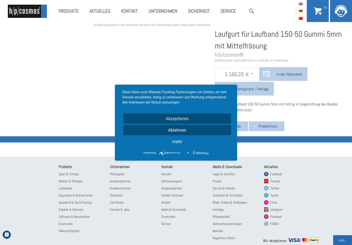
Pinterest (276, 216)
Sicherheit (199, 11)
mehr (177, 141)
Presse (217, 181)
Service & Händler (224, 188)
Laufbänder (65, 188)
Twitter (274, 188)
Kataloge (218, 209)
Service (228, 11)
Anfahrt (166, 202)
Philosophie (117, 174)
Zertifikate (116, 202)
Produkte (69, 11)
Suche (251, 11)
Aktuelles (99, 11)
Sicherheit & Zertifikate (227, 195)
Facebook (276, 174)
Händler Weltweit (172, 195)
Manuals (218, 231)
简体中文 (301, 18)
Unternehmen (163, 11)
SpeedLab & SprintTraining (75, 202)
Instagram (276, 209)
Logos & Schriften (224, 174)
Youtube (275, 181)
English (301, 3)
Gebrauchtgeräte (69, 231)
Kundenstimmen (120, 188)
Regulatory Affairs (224, 238)
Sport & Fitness (69, 174)
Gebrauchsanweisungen (227, 224)
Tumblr (274, 195)
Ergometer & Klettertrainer (76, 195)
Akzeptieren (177, 118)
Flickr (273, 202)
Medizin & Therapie (70, 181)
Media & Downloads (173, 209)
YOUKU (274, 224)
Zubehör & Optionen (71, 209)
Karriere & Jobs (119, 209)
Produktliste (268, 126)
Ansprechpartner (120, 181)
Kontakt (129, 11)
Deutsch (301, 11)
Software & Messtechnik (74, 216)
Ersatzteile (66, 224)
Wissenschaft (221, 216)
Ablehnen (177, 129)
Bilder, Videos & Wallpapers (230, 202)
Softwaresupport (171, 181)
